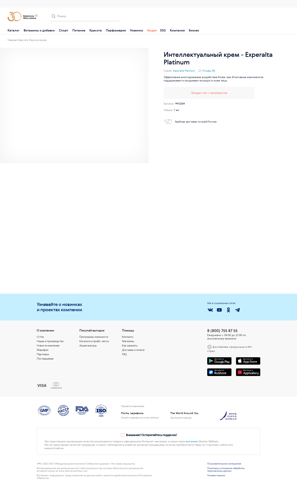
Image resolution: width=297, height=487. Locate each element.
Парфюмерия (116, 30)
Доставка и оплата (133, 350)
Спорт (63, 30)
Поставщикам (45, 358)
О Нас (40, 336)
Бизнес (194, 30)
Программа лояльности (93, 336)
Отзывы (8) (208, 70)
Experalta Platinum (184, 70)
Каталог (14, 30)
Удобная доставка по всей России (190, 121)
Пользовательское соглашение (224, 463)
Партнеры (43, 354)
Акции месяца (87, 345)
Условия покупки (216, 475)
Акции (152, 30)
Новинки (136, 30)
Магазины (128, 341)
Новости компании (48, 345)
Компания (177, 30)
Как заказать (129, 345)
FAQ (124, 354)
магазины (192, 441)
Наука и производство (50, 341)
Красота (95, 30)
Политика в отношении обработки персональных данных (226, 469)
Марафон (42, 350)
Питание (78, 30)
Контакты (127, 336)
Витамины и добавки (39, 30)
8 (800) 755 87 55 (222, 330)
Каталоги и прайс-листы (94, 341)
